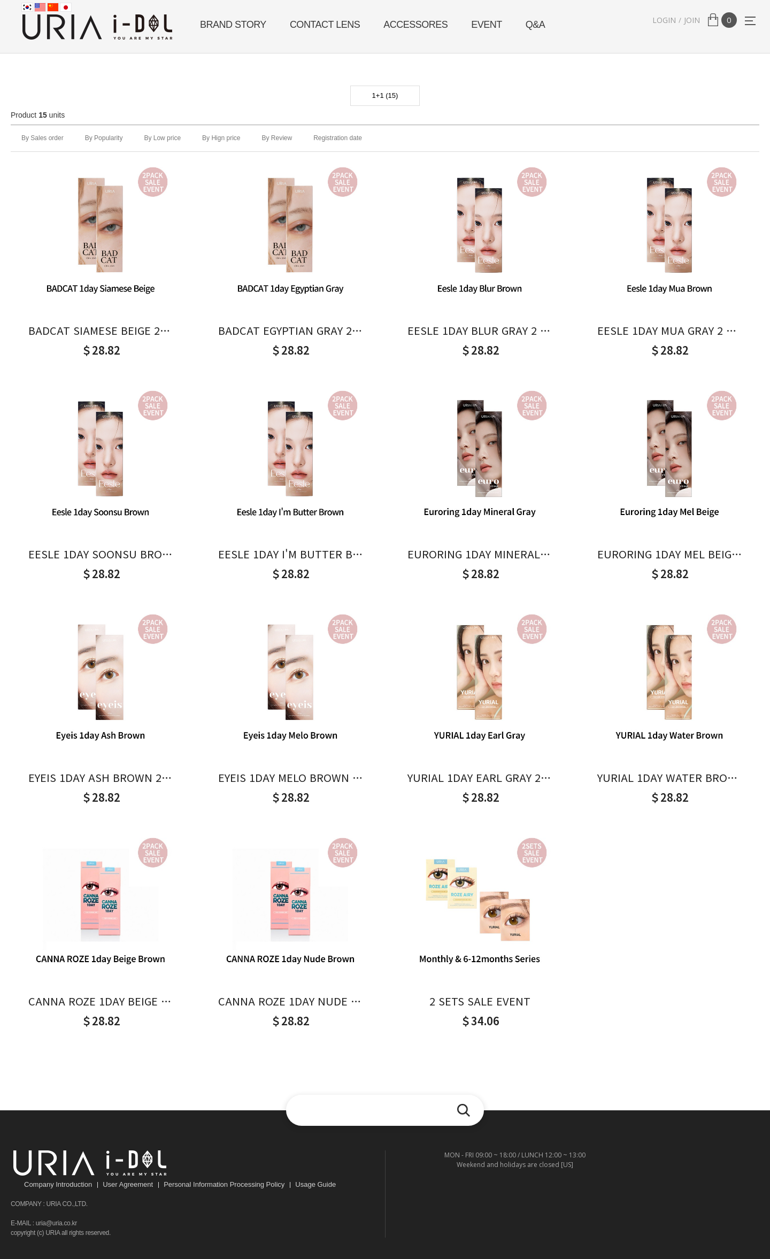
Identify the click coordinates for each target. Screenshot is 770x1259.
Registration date (337, 138)
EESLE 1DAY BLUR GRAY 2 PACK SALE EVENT (479, 330)
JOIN (692, 20)
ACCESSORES (415, 24)
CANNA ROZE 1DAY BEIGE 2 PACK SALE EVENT (100, 1001)
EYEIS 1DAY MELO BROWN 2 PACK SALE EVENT (290, 777)
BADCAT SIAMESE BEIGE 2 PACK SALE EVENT (100, 330)
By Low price (162, 138)
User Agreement (128, 1184)
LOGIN (664, 20)
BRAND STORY (233, 24)
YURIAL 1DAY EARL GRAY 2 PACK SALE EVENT (479, 777)
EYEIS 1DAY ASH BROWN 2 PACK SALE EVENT (100, 777)
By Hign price (221, 138)
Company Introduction (58, 1184)
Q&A (535, 24)
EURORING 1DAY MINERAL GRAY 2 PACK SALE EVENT (479, 554)
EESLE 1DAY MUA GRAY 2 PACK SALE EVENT (669, 330)
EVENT (486, 24)
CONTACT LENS (325, 24)
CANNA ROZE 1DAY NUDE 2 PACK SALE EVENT (290, 1001)
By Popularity (104, 138)
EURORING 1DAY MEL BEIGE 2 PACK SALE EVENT (669, 554)
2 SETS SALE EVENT (479, 1001)
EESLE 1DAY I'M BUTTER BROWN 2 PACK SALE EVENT (290, 554)
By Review (276, 138)
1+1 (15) (385, 95)
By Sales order (42, 138)
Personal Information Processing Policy (224, 1184)
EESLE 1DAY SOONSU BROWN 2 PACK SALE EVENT (100, 554)
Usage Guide (315, 1184)
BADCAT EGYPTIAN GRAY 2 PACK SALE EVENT (290, 330)
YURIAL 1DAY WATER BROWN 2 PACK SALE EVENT (669, 777)
